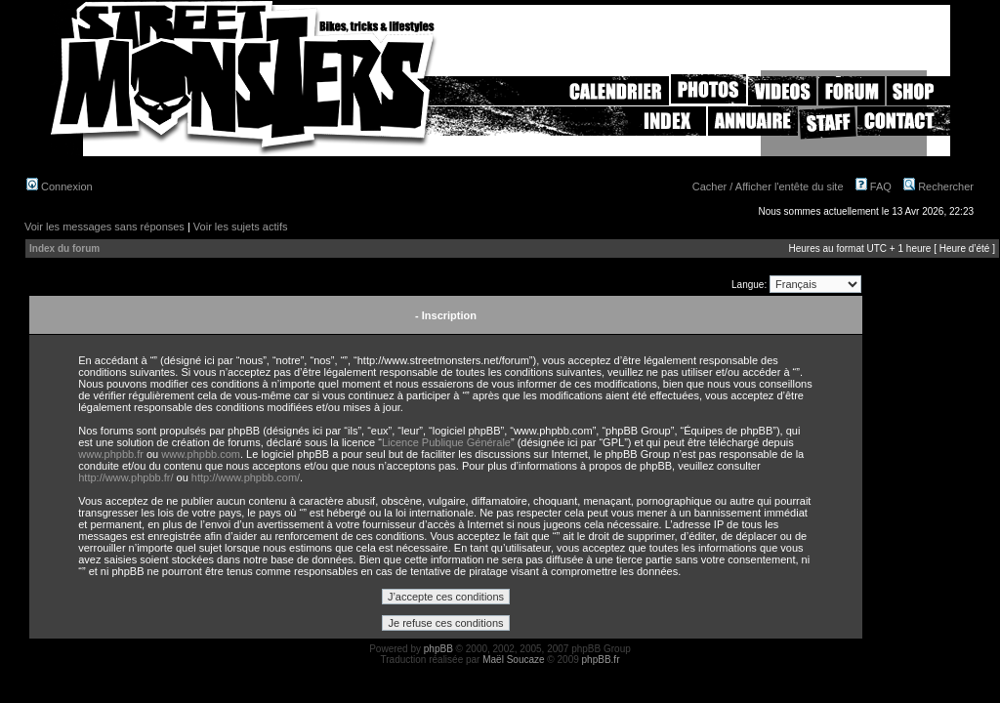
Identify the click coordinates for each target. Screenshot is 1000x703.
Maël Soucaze (513, 659)
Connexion (59, 186)
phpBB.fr (601, 659)
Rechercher (938, 186)
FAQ (873, 186)
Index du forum (64, 248)
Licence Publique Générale (446, 442)
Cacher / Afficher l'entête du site (768, 186)
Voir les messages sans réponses (104, 226)
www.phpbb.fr (111, 454)
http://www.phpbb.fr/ (125, 477)
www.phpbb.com (200, 454)
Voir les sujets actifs (240, 226)
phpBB (438, 648)
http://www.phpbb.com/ (245, 477)
